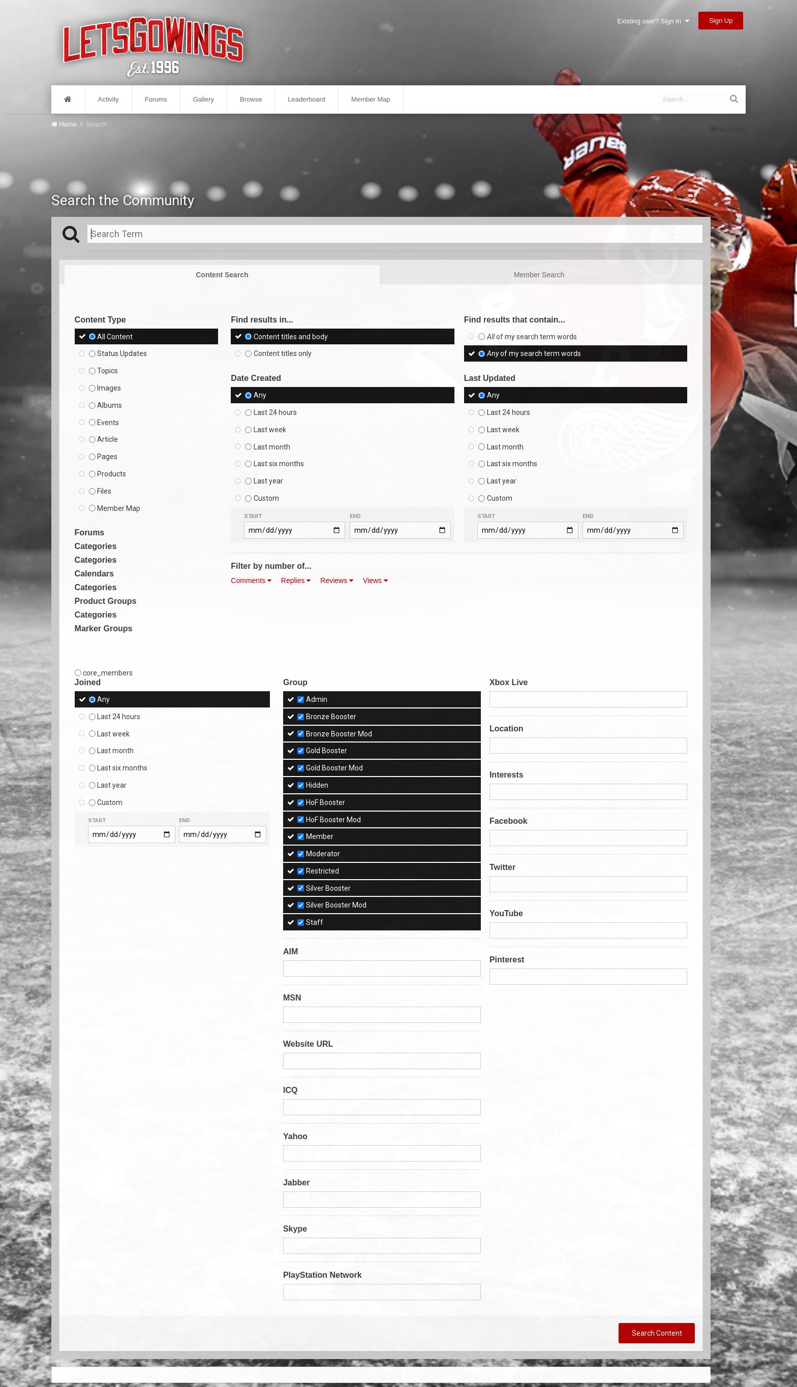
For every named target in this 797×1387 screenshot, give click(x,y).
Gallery (203, 99)
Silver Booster (328, 888)
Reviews (336, 580)
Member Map (370, 99)
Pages (107, 457)
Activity (108, 99)
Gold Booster (326, 751)
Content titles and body (291, 336)
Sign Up (720, 20)
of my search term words (532, 336)
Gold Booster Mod (334, 768)
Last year (268, 481)
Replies (296, 580)
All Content (115, 336)
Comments (251, 580)
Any (260, 395)
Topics (107, 371)
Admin (316, 699)
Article (107, 439)
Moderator (323, 854)
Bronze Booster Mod (339, 733)
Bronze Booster (331, 717)
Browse (251, 99)
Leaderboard (306, 99)
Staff (314, 922)
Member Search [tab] (539, 275)
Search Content (657, 1333)
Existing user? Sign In (653, 21)
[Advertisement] (381, 156)
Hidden (317, 785)
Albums (109, 405)
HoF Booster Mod (333, 819)
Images (109, 388)
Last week (270, 430)
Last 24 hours (275, 412)
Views (375, 580)
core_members (108, 673)
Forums (156, 99)
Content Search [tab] (222, 275)
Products (111, 474)
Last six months (279, 464)
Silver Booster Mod (336, 905)
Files (104, 491)
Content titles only (283, 353)
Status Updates (122, 353)
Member (319, 836)
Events (108, 422)
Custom (266, 498)
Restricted (322, 871)
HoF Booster (325, 802)
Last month (272, 446)
